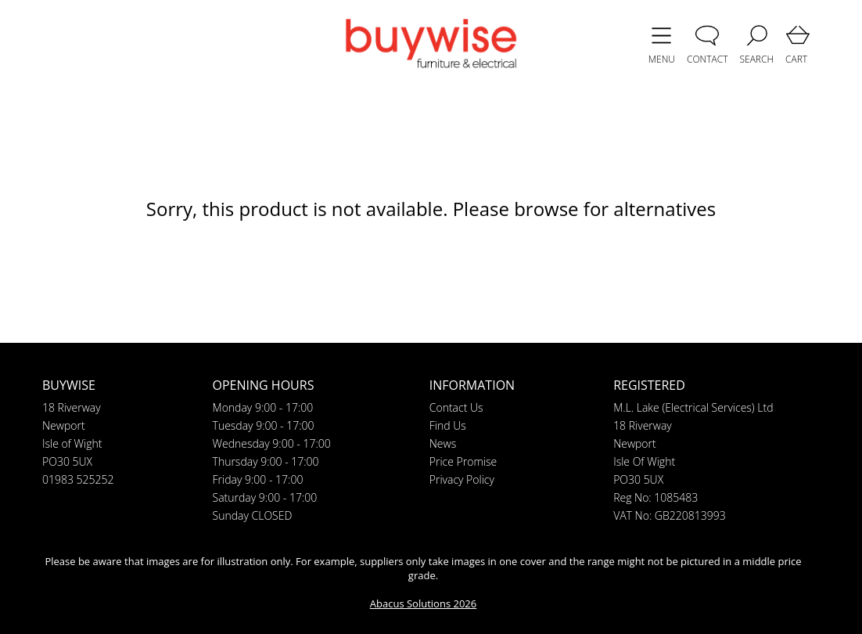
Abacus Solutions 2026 (423, 603)
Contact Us (456, 407)
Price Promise (463, 461)
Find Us (447, 425)
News (442, 443)
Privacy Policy (461, 479)
